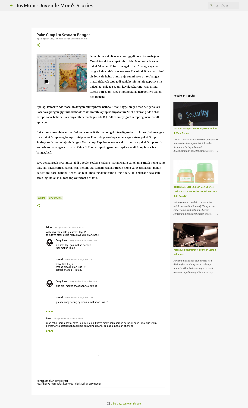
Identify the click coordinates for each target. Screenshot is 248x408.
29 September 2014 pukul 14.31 (69, 227)
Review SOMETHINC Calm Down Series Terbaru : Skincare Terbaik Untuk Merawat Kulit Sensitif (195, 191)
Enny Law (61, 240)
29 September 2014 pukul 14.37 (78, 259)
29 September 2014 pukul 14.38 (82, 281)
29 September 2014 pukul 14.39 (78, 297)
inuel (49, 318)
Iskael (49, 227)
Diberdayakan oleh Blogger (124, 403)
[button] (38, 45)
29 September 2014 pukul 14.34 (82, 240)
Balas (49, 311)
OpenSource (55, 198)
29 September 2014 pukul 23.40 (67, 318)
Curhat (41, 198)
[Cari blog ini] (222, 5)
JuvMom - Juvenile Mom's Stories (54, 5)
